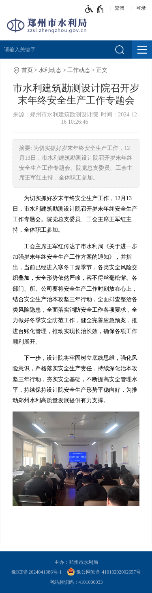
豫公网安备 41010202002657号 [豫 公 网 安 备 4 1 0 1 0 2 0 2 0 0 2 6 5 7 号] (104, 572)
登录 (141, 8)
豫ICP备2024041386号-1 (36, 572)
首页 (27, 70)
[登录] (143, 8)
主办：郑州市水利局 (76, 562)
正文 (101, 70)
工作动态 (78, 70)
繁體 (119, 8)
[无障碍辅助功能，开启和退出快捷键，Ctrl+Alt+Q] (94, 9)
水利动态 (50, 70)
